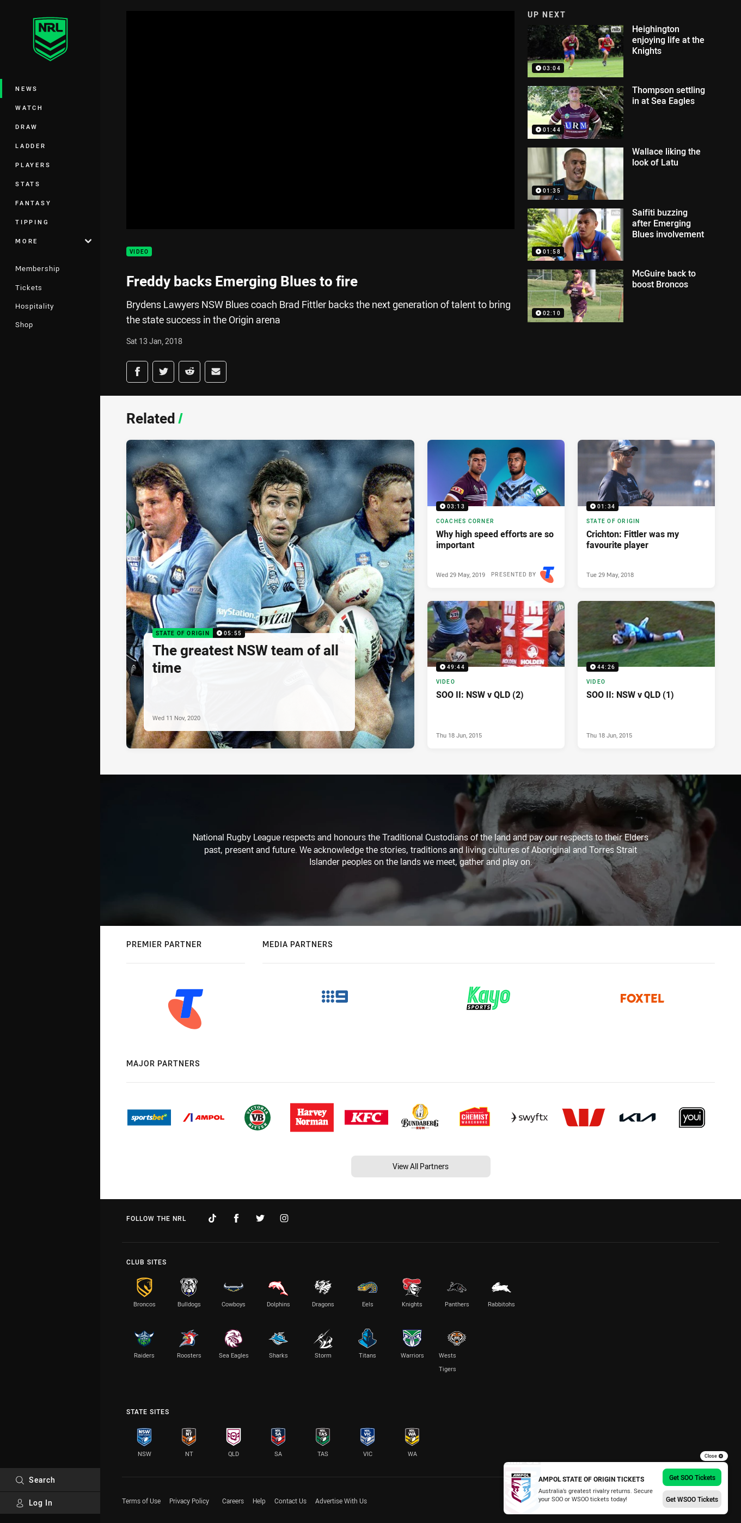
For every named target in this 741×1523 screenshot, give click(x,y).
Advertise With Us (341, 1500)
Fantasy (33, 203)
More (53, 241)
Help (259, 1500)
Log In (34, 1502)
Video (139, 251)
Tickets (28, 287)
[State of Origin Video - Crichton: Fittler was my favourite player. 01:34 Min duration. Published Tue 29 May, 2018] (646, 513)
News (26, 88)
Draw (26, 126)
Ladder (30, 146)
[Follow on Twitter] (260, 1218)
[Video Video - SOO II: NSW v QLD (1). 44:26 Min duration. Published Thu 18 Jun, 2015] (646, 674)
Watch (29, 107)
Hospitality (34, 306)
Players (33, 165)
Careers (233, 1500)
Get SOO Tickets (692, 1477)
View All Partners (421, 1166)
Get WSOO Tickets (692, 1499)
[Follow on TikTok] (212, 1218)
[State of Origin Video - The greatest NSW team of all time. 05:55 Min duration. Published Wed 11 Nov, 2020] (270, 594)
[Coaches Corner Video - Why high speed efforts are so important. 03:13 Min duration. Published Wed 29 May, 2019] (496, 513)
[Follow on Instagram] (284, 1218)
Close (714, 1456)
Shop (24, 324)
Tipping (32, 222)
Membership (37, 268)
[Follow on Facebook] (236, 1218)
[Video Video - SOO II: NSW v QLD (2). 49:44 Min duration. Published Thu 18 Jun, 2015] (496, 674)
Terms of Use (141, 1500)
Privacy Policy (189, 1500)
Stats (28, 184)
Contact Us (290, 1500)
